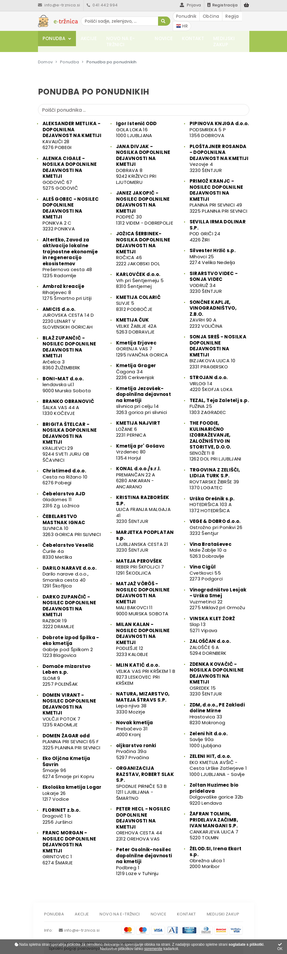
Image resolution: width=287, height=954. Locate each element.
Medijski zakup (224, 41)
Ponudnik (186, 16)
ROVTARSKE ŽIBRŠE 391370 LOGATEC (215, 479)
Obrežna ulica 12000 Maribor (216, 857)
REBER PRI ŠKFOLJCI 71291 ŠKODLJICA (140, 567)
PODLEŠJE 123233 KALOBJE (143, 639)
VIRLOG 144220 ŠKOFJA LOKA (211, 383)
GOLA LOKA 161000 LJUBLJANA (136, 129)
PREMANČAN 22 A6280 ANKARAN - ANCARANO (138, 477)
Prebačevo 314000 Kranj (134, 728)
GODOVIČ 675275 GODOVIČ (70, 173)
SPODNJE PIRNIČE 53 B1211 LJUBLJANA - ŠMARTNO (145, 783)
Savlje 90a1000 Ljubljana (209, 739)
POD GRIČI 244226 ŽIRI (218, 230)
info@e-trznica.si (59, 5)
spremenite (153, 949)
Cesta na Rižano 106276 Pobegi (65, 477)
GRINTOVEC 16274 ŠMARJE (69, 847)
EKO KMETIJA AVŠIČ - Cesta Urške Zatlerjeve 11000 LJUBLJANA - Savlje (218, 765)
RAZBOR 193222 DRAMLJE (69, 612)
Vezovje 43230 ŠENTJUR (219, 158)
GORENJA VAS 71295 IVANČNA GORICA (142, 349)
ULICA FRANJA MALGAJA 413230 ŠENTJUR (143, 509)
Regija (232, 16)
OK (279, 947)
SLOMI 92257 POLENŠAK (67, 675)
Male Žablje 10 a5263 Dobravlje (211, 550)
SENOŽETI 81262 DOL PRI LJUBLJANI (215, 441)
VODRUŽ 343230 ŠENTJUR (214, 282)
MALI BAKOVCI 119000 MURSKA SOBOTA (143, 598)
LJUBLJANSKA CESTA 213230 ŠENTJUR (145, 541)
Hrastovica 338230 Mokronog (217, 714)
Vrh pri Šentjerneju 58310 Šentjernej (140, 280)
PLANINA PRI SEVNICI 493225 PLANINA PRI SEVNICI (218, 196)
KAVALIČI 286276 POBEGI (72, 135)
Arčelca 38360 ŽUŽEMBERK (69, 353)
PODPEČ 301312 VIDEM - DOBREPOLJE (144, 208)
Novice (164, 38)
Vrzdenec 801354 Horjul (140, 452)
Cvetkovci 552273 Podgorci (206, 573)
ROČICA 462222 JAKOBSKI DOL (143, 248)
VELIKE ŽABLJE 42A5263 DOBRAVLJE (136, 326)
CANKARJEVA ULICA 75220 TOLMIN (214, 826)
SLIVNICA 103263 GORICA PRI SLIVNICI (72, 525)
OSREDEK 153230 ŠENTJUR (217, 679)
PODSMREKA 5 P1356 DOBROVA (219, 129)
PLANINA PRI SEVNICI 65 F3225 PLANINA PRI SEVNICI (71, 741)
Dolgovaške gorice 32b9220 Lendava (217, 794)
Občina (211, 16)
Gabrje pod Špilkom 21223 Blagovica (71, 646)
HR (182, 26)
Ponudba (54, 38)
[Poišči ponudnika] (143, 110)
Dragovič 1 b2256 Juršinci (62, 816)
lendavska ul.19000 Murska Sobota (67, 384)
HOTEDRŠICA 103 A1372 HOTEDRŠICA (212, 504)
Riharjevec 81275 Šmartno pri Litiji (67, 292)
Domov (45, 62)
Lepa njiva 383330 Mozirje (143, 703)
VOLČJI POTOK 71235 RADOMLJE (69, 710)
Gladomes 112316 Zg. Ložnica (64, 499)
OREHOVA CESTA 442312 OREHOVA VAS (143, 824)
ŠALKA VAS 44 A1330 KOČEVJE (68, 407)
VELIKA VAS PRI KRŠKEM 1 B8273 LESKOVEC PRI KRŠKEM (145, 674)
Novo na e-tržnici (120, 41)
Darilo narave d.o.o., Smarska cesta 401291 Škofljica (70, 577)
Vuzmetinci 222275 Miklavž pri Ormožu (218, 599)
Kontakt (193, 38)
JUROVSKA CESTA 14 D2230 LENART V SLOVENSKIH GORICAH (68, 318)
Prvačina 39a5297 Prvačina (136, 751)
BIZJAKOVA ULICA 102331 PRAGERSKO (218, 352)
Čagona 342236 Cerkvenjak (136, 371)
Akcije (89, 38)
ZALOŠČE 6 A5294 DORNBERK (210, 647)
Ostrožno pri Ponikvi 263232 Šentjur (216, 527)
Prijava (190, 5)
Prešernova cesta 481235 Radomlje (70, 258)
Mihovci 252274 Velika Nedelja (213, 256)
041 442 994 (102, 5)
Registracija (222, 5)
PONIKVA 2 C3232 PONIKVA (71, 214)
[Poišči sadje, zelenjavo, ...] (126, 21)
